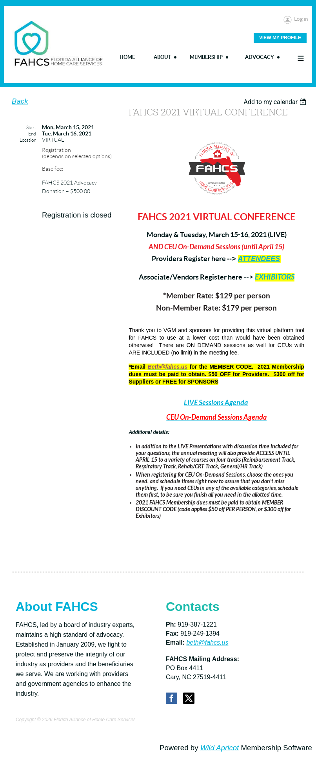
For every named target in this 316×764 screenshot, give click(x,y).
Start (31, 127)
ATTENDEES (259, 259)
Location (28, 140)
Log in (301, 19)
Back (20, 101)
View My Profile (280, 37)
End (32, 133)
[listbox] (275, 102)
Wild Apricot (219, 748)
